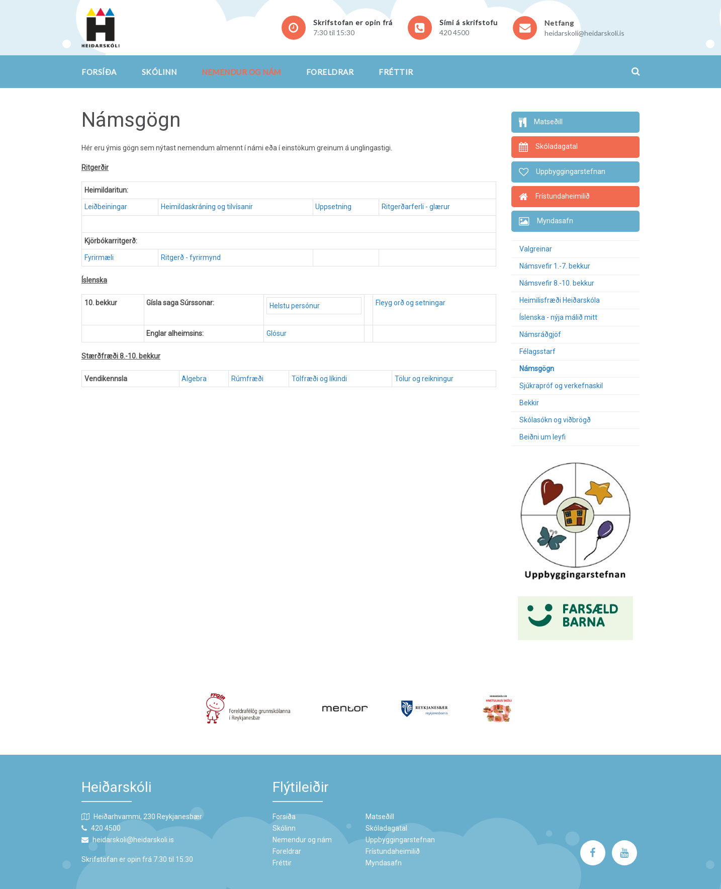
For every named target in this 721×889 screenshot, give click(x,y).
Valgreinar (535, 249)
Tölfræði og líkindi (321, 379)
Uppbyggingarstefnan (400, 840)
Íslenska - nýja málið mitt (558, 317)
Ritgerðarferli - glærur (416, 207)
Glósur (276, 333)
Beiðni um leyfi (542, 437)
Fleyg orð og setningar (410, 303)
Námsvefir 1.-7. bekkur (554, 266)
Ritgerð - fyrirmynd (191, 257)
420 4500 (454, 32)
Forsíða (99, 71)
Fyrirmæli (99, 257)
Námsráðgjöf (540, 334)
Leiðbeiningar (105, 207)
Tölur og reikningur (424, 379)
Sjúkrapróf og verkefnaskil (561, 386)
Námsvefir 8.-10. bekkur (556, 283)
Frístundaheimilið (393, 851)
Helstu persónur (294, 306)
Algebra (194, 379)
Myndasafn (384, 863)
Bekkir (529, 403)
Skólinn (159, 71)
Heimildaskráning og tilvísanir (207, 207)
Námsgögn (536, 369)
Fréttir (396, 71)
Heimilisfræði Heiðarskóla (559, 300)
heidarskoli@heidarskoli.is (584, 33)
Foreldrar (330, 71)
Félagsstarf (537, 351)
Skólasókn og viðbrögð (555, 420)
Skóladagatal (386, 828)
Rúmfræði (247, 379)
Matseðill (380, 817)
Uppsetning (333, 207)
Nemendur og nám (241, 71)
